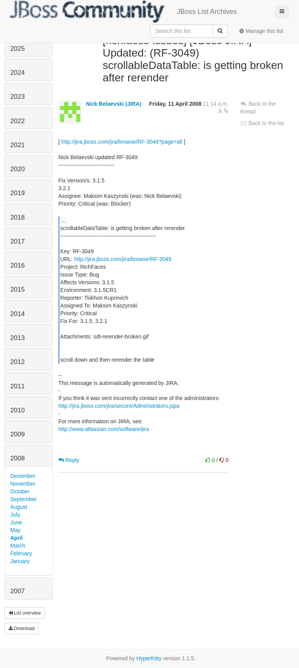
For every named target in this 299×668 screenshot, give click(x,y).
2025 (17, 48)
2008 (17, 458)
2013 (17, 338)
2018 (17, 217)
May (15, 530)
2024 (17, 72)
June (16, 522)
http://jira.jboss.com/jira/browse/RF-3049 (122, 259)
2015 (17, 289)
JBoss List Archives (123, 11)
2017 (17, 241)
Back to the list (262, 123)
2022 (17, 121)
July (15, 515)
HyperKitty (149, 658)
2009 (17, 434)
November (23, 484)
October (20, 491)
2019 (17, 193)
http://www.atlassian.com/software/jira (104, 429)
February (21, 553)
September (23, 499)
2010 (17, 410)
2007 (17, 591)
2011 (17, 386)
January (20, 561)
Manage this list (261, 31)
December (23, 476)
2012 (17, 362)
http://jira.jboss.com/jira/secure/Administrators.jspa (119, 406)
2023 (17, 96)
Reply (69, 460)
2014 (17, 314)
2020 (17, 169)
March (18, 546)
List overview (25, 613)
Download (22, 628)
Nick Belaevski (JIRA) (113, 104)
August (19, 507)
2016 (17, 265)
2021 (17, 145)
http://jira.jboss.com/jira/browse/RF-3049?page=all (121, 142)
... (63, 219)
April (16, 538)
